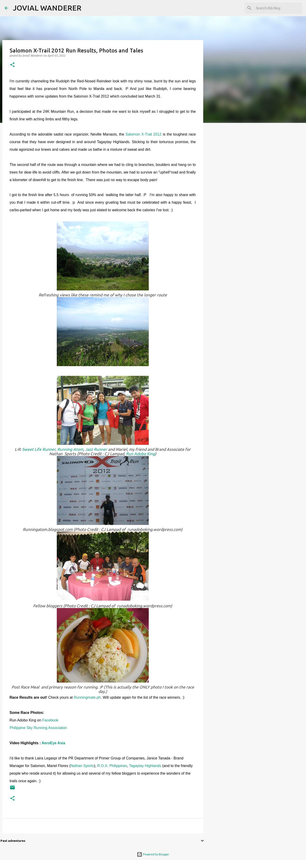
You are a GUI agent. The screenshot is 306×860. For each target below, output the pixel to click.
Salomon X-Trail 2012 (142, 134)
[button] (12, 65)
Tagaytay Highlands (145, 766)
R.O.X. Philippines (112, 766)
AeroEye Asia (53, 743)
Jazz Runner (96, 449)
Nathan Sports (82, 766)
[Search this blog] (278, 8)
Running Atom (70, 449)
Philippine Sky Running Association (39, 728)
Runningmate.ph (87, 697)
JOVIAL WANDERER (47, 8)
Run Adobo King (140, 454)
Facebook (50, 720)
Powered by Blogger (153, 854)
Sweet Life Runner (38, 449)
